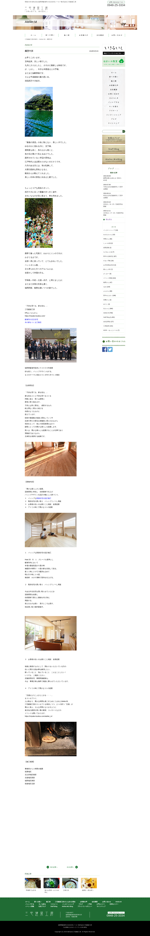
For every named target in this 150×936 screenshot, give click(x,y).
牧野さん (106, 282)
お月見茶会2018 (108, 265)
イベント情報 (107, 278)
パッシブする (29, 904)
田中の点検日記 (108, 256)
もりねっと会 (107, 252)
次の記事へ (70, 867)
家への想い (37, 902)
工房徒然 (106, 326)
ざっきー (106, 274)
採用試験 (106, 247)
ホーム (27, 902)
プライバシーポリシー (85, 906)
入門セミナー (100, 904)
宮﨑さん (106, 300)
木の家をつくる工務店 (33, 322)
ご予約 (89, 904)
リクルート (54, 904)
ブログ (81, 904)
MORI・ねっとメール (110, 330)
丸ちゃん (106, 308)
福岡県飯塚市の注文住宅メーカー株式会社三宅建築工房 (75, 925)
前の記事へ (54, 867)
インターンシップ (109, 230)
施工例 (48, 902)
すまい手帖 (107, 260)
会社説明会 (107, 321)
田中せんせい (107, 295)
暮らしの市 (107, 269)
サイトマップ (101, 906)
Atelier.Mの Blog (67, 906)
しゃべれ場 (107, 243)
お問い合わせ (106, 902)
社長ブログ (42, 906)
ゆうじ (105, 304)
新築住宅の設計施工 (43, 498)
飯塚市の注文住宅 (31, 319)
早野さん (106, 239)
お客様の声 (83, 902)
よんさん (106, 291)
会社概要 (95, 902)
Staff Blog (106, 317)
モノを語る (42, 904)
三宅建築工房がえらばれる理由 (65, 902)
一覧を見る (107, 219)
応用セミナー (114, 904)
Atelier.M (106, 313)
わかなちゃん (107, 234)
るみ (104, 287)
